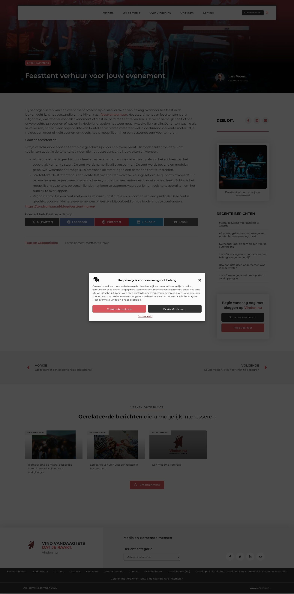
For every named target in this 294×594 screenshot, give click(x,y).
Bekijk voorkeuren (174, 309)
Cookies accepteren (119, 309)
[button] (200, 280)
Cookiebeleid (145, 316)
